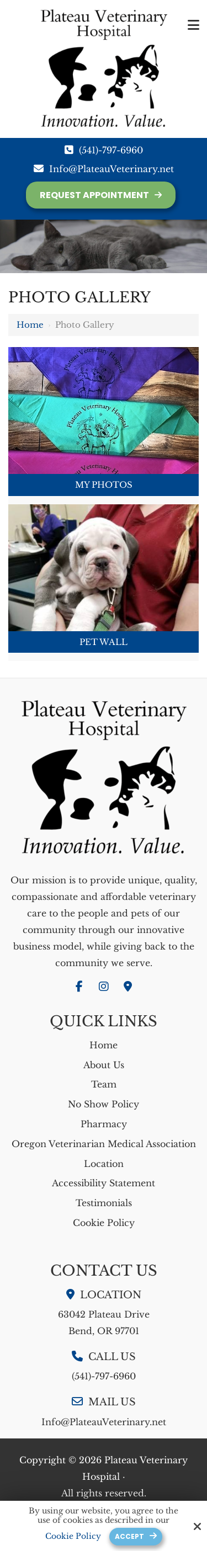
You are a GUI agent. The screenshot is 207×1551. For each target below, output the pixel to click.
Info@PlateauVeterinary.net (111, 168)
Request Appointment (94, 195)
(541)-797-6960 (111, 150)
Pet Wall (103, 642)
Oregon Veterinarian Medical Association (104, 1143)
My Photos (103, 484)
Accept (129, 1536)
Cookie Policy (73, 1536)
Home (30, 324)
